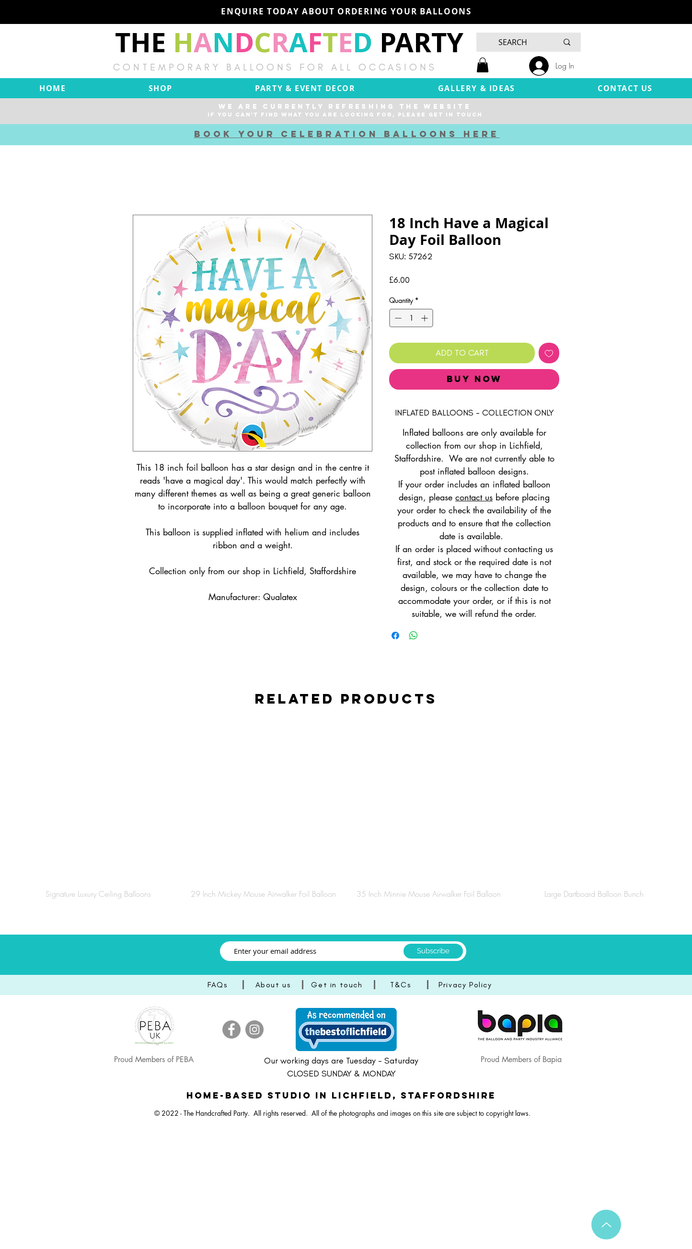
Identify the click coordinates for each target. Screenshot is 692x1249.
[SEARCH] (512, 42)
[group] (346, 812)
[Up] (606, 1224)
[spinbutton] (411, 318)
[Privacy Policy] (466, 984)
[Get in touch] (338, 984)
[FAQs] (218, 984)
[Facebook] (231, 1029)
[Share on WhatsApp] (413, 635)
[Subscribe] (433, 951)
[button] (482, 65)
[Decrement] (397, 318)
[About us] (274, 984)
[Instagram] (254, 1029)
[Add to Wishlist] (549, 353)
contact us (474, 497)
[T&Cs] (401, 984)
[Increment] (425, 318)
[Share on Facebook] (395, 635)
